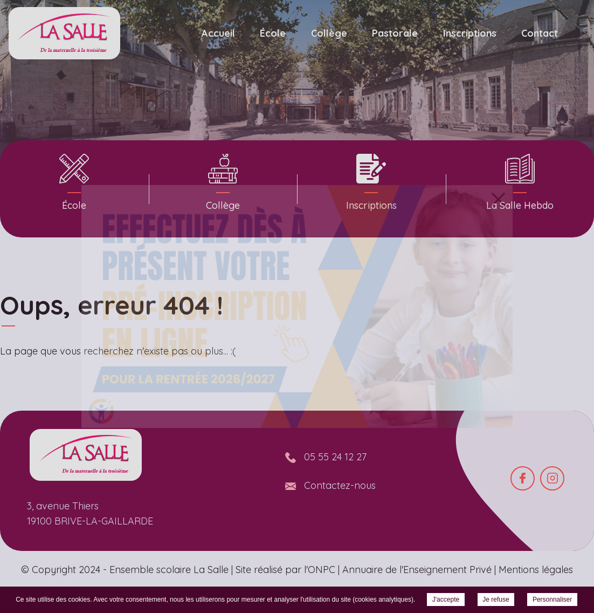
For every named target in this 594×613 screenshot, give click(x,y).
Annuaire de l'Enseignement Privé (417, 569)
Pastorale (395, 33)
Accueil (218, 33)
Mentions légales (536, 569)
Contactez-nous (340, 485)
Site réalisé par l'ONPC (285, 569)
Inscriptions (469, 33)
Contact (539, 33)
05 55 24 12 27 (335, 457)
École (273, 33)
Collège (329, 33)
